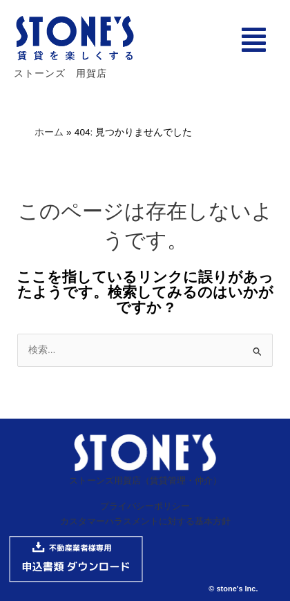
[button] (254, 40)
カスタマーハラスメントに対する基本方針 (145, 521)
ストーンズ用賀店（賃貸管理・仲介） (145, 480)
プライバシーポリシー (145, 506)
